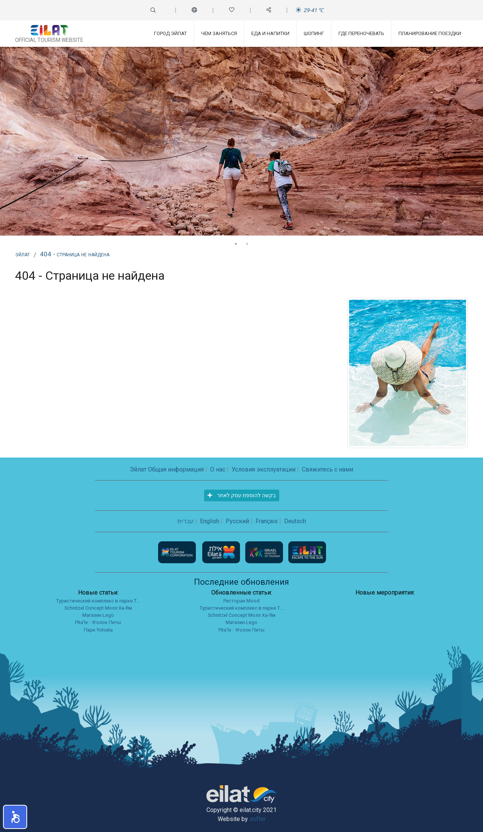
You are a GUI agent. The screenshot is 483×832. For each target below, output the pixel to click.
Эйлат (22, 254)
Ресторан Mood (241, 601)
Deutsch (295, 521)
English (209, 521)
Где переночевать (361, 33)
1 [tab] (236, 244)
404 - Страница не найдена (74, 254)
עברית (185, 521)
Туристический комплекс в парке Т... (98, 601)
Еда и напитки (270, 33)
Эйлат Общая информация (167, 469)
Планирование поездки (429, 33)
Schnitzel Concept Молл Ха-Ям (98, 608)
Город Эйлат (170, 33)
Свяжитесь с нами (327, 469)
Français (266, 521)
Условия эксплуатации (263, 469)
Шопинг (314, 33)
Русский (237, 521)
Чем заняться (219, 33)
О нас (217, 469)
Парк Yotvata (98, 630)
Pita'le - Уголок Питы (98, 622)
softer (257, 819)
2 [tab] (247, 244)
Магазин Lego (98, 615)
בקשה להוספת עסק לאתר (242, 495)
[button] (15, 817)
